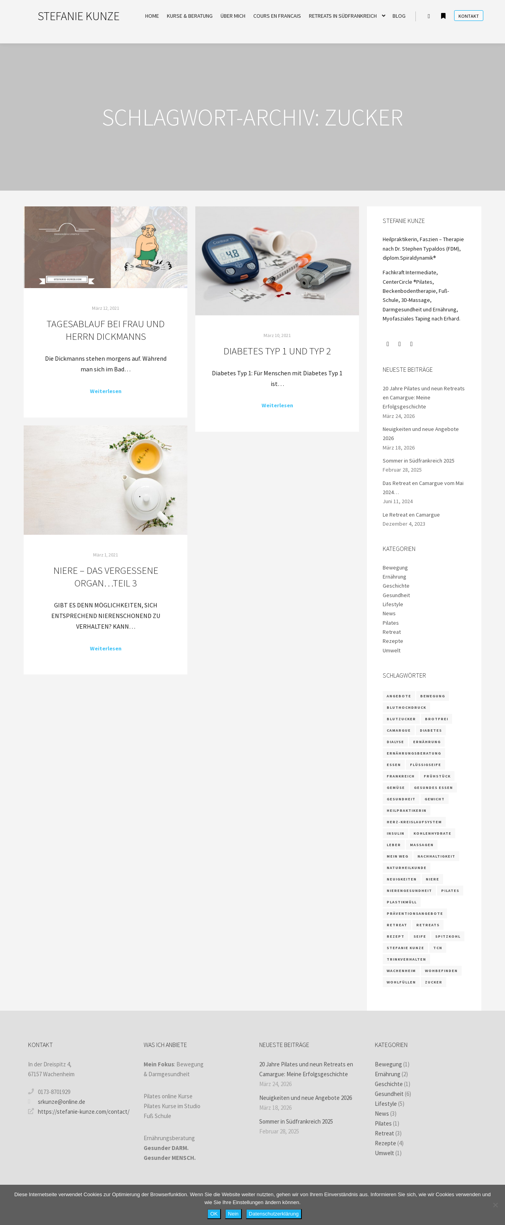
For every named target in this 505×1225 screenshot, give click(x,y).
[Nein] (495, 1205)
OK (214, 1214)
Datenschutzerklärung (274, 1214)
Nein (233, 1214)
